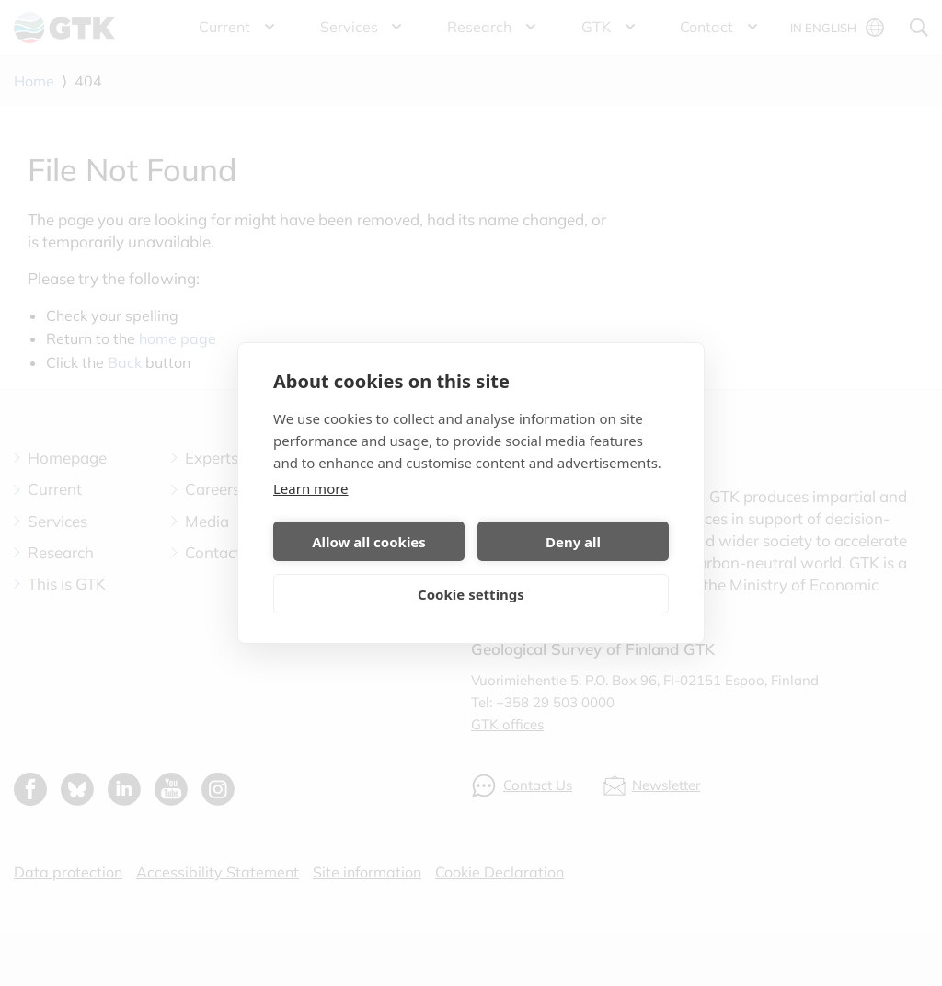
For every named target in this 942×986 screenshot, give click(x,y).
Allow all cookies (369, 542)
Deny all (573, 542)
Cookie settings (471, 594)
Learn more (311, 488)
